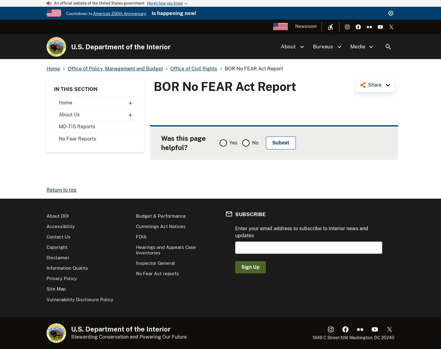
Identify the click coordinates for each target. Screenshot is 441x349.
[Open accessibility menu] (330, 27)
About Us (98, 115)
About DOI (58, 216)
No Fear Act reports (157, 273)
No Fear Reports (77, 139)
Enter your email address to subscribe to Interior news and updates (301, 232)
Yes (233, 143)
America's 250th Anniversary (119, 13)
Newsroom (306, 26)
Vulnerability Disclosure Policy (80, 299)
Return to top (62, 190)
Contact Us (58, 236)
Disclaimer (58, 257)
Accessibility (61, 226)
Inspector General (155, 263)
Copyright (57, 247)
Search (388, 47)
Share (375, 85)
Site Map (56, 288)
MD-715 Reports (77, 126)
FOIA (141, 236)
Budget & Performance (161, 216)
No (255, 143)
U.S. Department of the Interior (121, 47)
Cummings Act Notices (161, 226)
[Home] (56, 47)
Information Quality (67, 268)
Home (98, 103)
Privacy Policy (62, 278)
